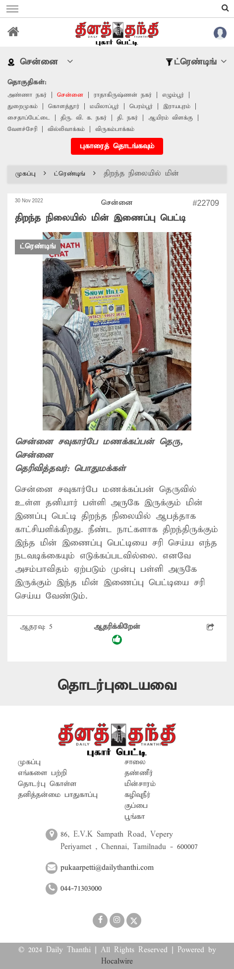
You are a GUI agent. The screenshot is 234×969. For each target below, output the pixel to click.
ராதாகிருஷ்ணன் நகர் (123, 95)
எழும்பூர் (173, 95)
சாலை (135, 762)
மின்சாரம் (140, 784)
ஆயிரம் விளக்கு (170, 118)
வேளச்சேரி (22, 129)
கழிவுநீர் (137, 795)
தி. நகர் (127, 118)
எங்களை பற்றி (42, 773)
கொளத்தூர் (63, 106)
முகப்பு (30, 174)
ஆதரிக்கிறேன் (117, 633)
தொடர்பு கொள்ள (47, 784)
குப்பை (136, 806)
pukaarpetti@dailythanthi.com (107, 867)
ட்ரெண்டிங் (75, 174)
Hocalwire (117, 961)
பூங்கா (134, 817)
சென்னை (70, 95)
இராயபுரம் (176, 106)
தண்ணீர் (138, 773)
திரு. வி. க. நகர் (83, 118)
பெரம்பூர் (141, 106)
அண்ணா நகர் (27, 95)
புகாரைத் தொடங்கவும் (117, 146)
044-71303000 (81, 888)
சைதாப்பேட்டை (28, 118)
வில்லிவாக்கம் (66, 129)
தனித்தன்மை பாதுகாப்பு (58, 795)
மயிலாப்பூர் (104, 106)
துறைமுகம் (22, 106)
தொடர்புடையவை (117, 685)
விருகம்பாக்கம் (114, 129)
